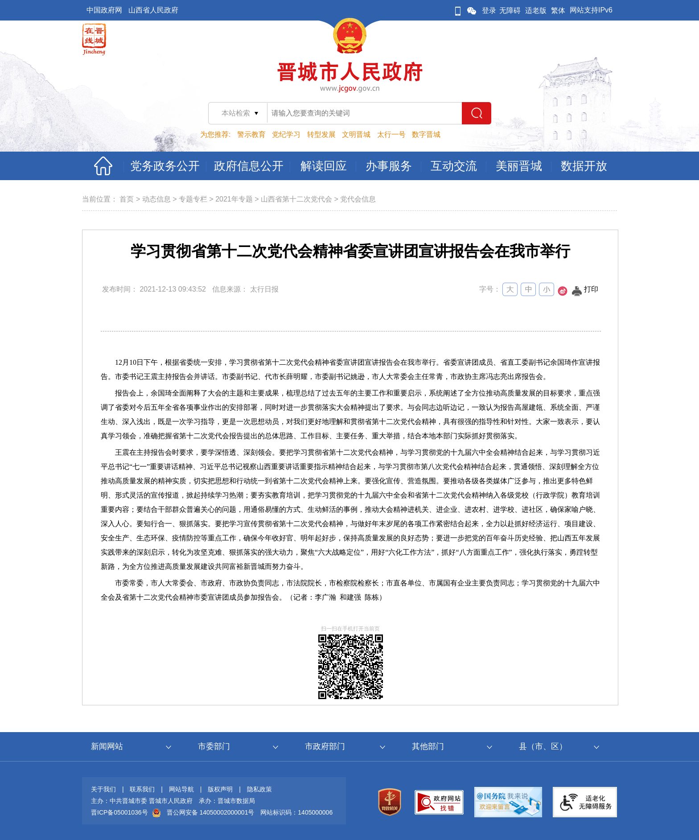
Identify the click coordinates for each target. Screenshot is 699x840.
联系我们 (142, 789)
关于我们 (103, 789)
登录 (489, 10)
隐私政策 (259, 789)
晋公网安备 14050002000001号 (211, 812)
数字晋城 (426, 134)
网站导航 (181, 789)
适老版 (536, 10)
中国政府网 (104, 10)
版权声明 (220, 789)
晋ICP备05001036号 (119, 812)
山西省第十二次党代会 (296, 199)
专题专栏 (193, 199)
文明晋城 (356, 134)
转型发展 (321, 134)
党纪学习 (286, 134)
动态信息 (156, 199)
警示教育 (251, 134)
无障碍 (510, 10)
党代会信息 (358, 199)
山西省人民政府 (153, 10)
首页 (126, 199)
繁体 (558, 10)
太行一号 (391, 134)
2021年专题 (234, 199)
